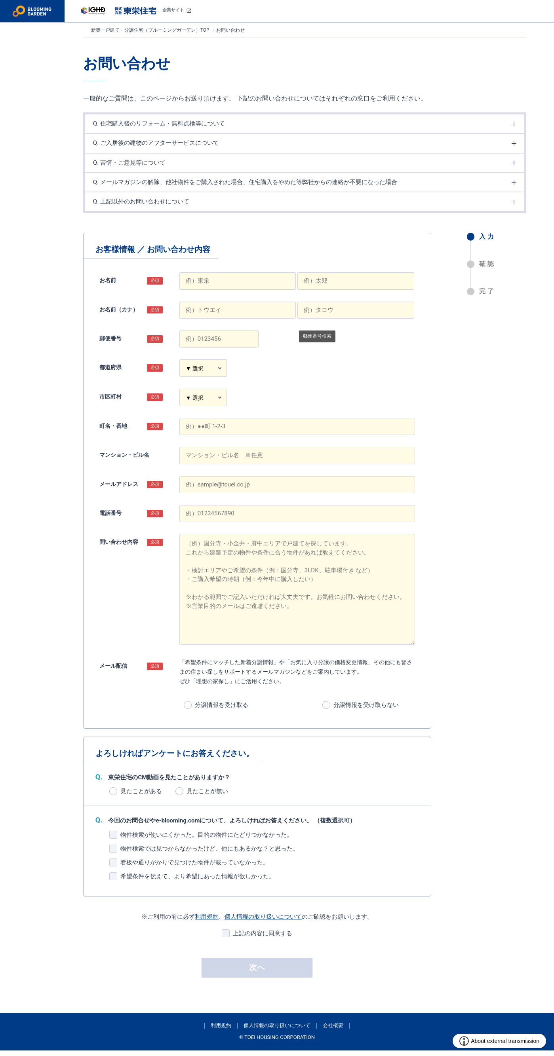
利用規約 (207, 922)
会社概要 (333, 1031)
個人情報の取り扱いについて (263, 922)
